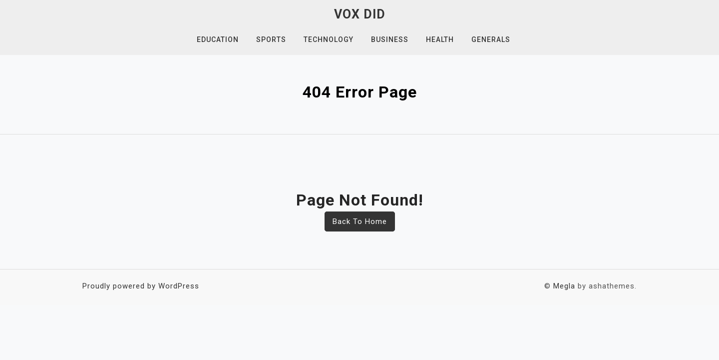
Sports (271, 40)
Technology (329, 40)
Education (218, 40)
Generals (490, 40)
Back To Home (360, 221)
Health (440, 40)
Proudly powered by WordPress (140, 286)
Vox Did (359, 14)
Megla (564, 286)
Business (389, 40)
